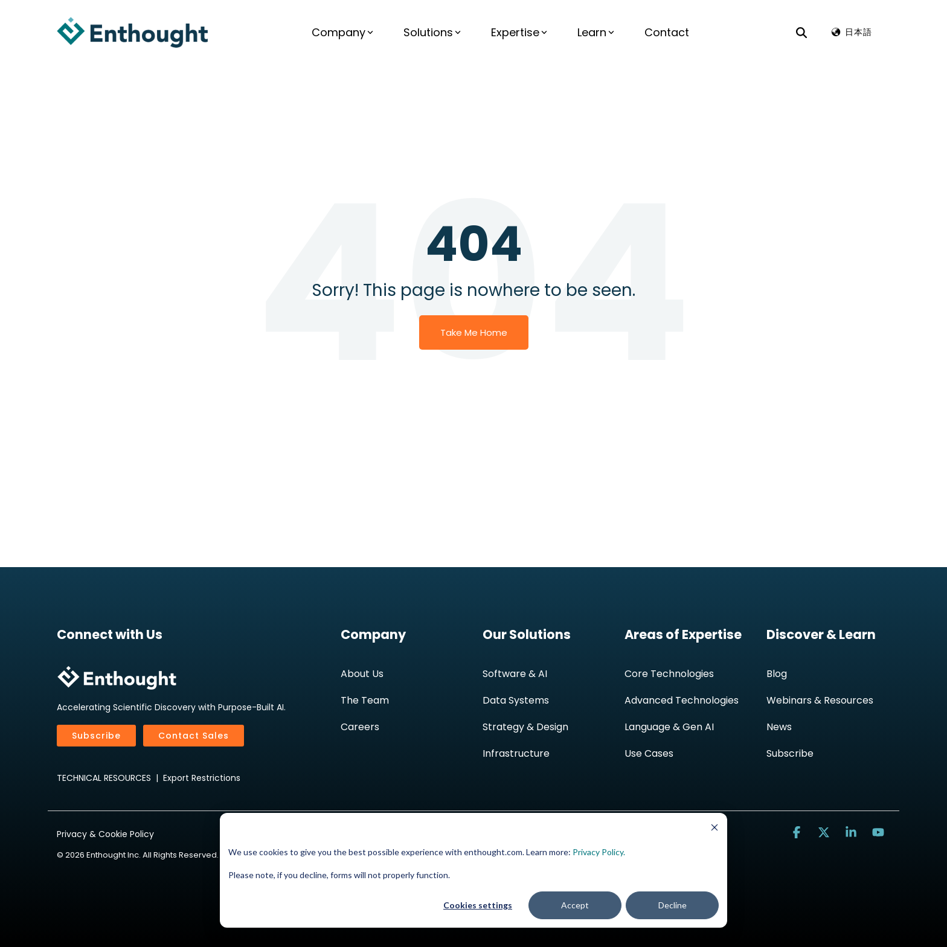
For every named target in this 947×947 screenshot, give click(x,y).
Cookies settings (477, 905)
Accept (575, 905)
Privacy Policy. (599, 852)
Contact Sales (193, 736)
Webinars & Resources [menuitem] (819, 700)
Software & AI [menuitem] (515, 674)
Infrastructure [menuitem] (516, 753)
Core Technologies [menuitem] (669, 674)
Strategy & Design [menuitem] (525, 727)
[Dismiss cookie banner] (714, 828)
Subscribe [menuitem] (790, 753)
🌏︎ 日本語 (851, 32)
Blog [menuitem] (776, 674)
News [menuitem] (779, 727)
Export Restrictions (201, 778)
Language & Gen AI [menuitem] (669, 727)
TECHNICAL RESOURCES (104, 778)
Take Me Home (473, 332)
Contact (666, 32)
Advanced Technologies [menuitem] (681, 700)
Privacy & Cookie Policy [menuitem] (105, 834)
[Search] (801, 32)
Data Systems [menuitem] (516, 700)
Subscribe (96, 736)
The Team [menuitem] (365, 700)
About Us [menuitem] (362, 674)
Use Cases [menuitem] (648, 753)
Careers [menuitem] (360, 727)
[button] (798, 832)
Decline (672, 905)
